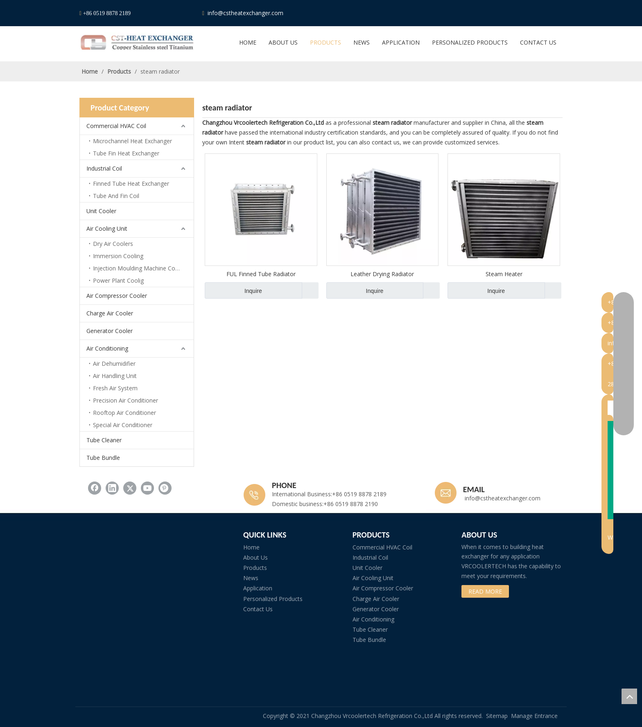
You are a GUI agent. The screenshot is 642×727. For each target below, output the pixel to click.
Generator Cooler (109, 331)
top (629, 696)
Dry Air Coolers (113, 244)
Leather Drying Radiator (382, 274)
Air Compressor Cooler (116, 295)
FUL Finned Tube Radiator (261, 274)
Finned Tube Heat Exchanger (131, 183)
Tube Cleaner (104, 440)
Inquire (233, 290)
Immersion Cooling (118, 256)
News (250, 578)
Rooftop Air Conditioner (124, 412)
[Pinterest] (555, 13)
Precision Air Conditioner (125, 400)
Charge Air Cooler (109, 313)
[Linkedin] (508, 13)
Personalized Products (273, 599)
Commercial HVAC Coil (116, 126)
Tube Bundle (103, 457)
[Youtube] (540, 13)
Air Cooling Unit (106, 228)
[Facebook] (493, 13)
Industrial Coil (104, 168)
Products (255, 568)
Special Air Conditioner (122, 425)
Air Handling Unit (115, 376)
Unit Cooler (101, 211)
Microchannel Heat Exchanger (132, 141)
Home (251, 547)
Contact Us (258, 609)
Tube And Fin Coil (116, 196)
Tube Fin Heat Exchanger (126, 153)
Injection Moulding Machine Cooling (140, 268)
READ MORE (485, 591)
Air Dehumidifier (114, 363)
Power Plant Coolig (118, 280)
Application (257, 588)
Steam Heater (504, 274)
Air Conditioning (107, 348)
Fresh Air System (115, 388)
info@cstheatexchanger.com (244, 13)
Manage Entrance (534, 716)
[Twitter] (524, 13)
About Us (255, 557)
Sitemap (497, 716)
